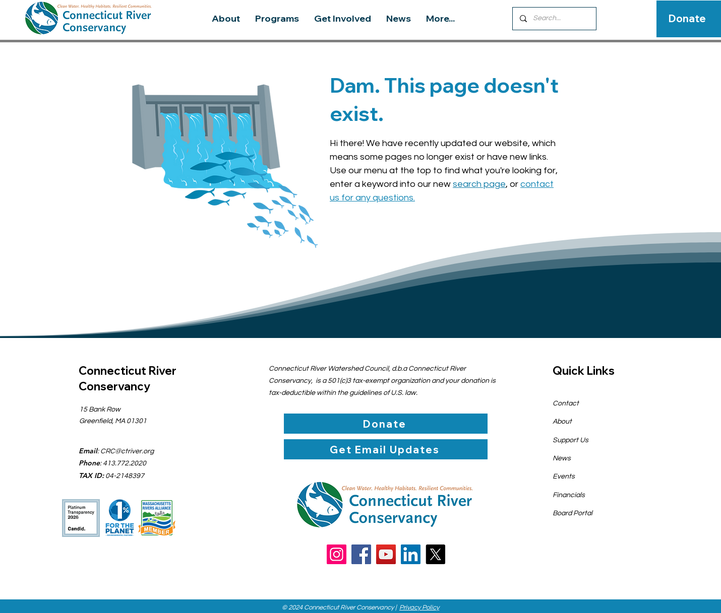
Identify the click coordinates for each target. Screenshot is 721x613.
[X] (435, 554)
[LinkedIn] (410, 554)
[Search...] (554, 19)
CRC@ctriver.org (127, 451)
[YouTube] (386, 554)
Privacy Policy (419, 607)
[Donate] (687, 19)
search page (479, 184)
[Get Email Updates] (386, 449)
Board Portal (572, 513)
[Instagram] (336, 554)
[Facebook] (361, 554)
